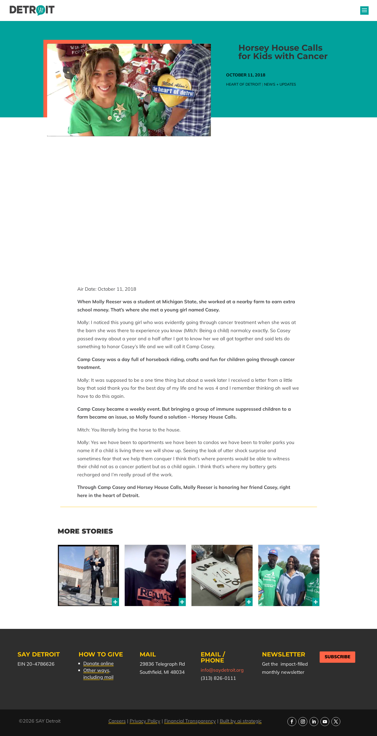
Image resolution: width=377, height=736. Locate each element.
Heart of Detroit (243, 84)
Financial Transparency (190, 721)
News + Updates (280, 84)
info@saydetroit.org (222, 670)
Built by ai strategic (241, 721)
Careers (117, 721)
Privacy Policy (145, 721)
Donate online (98, 663)
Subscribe (337, 657)
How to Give (101, 654)
